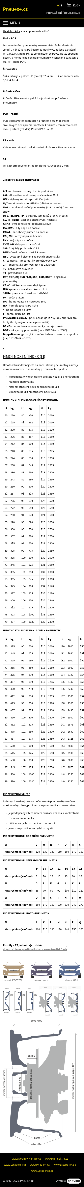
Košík (73, 6)
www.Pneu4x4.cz (40, 1164)
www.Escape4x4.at (42, 1170)
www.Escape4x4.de (65, 1164)
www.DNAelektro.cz (56, 1158)
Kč (58, 5)
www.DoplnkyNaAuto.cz (26, 1158)
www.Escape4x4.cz (15, 1164)
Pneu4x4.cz (15, 9)
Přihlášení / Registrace (63, 13)
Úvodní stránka (11, 31)
